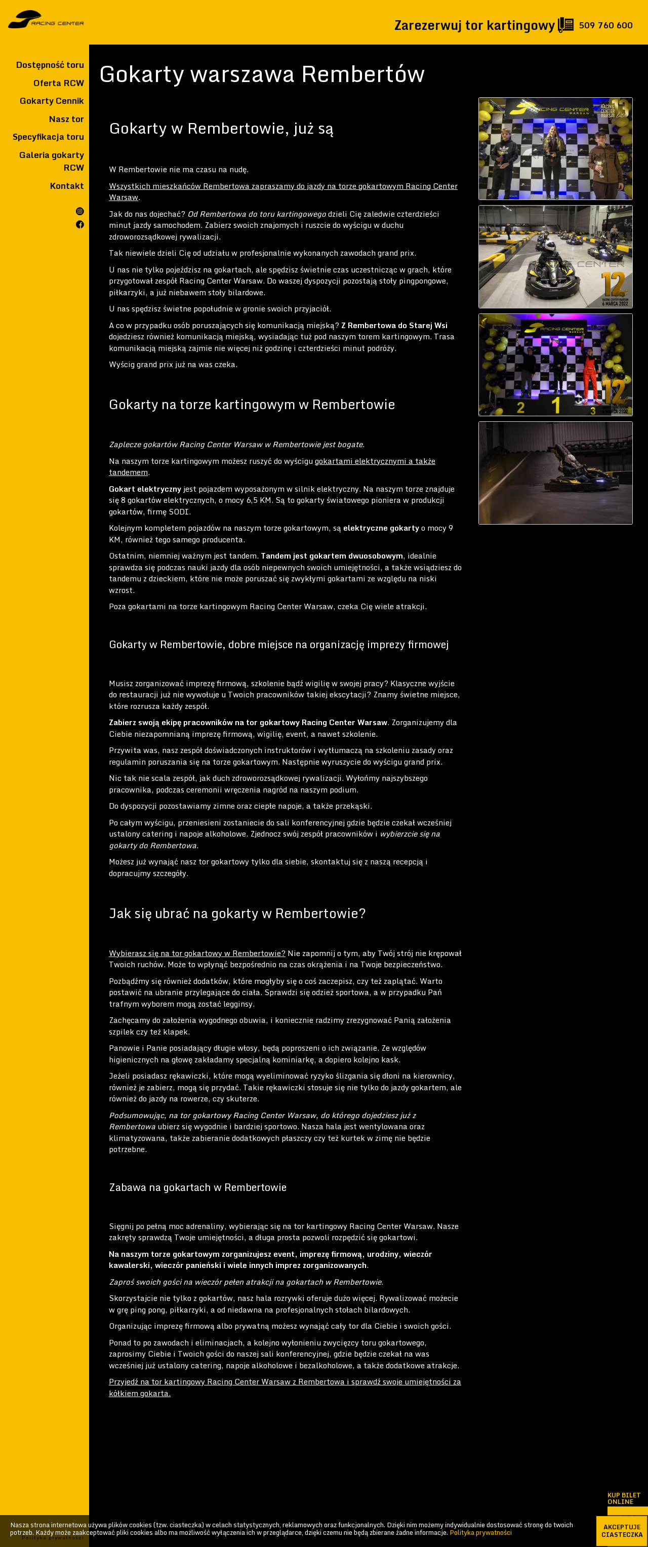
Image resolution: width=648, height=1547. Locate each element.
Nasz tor (66, 119)
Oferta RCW (58, 83)
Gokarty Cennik (52, 100)
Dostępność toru (50, 64)
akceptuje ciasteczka (622, 1530)
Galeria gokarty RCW (51, 161)
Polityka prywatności (481, 1532)
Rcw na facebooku (80, 224)
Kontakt (67, 185)
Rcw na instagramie (80, 211)
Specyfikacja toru (48, 136)
